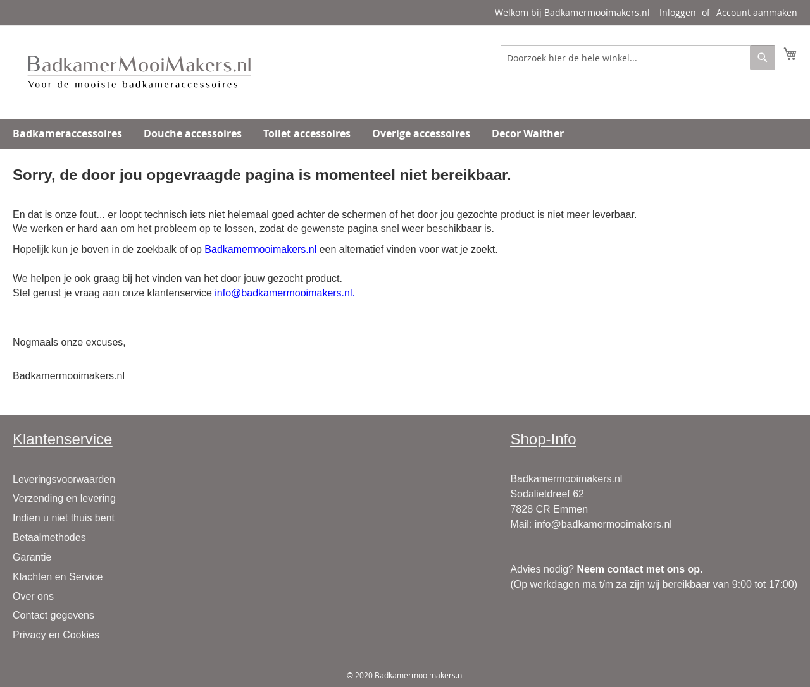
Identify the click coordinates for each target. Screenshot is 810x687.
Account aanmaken (756, 12)
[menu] (405, 134)
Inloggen (677, 12)
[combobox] (638, 57)
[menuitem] (67, 134)
